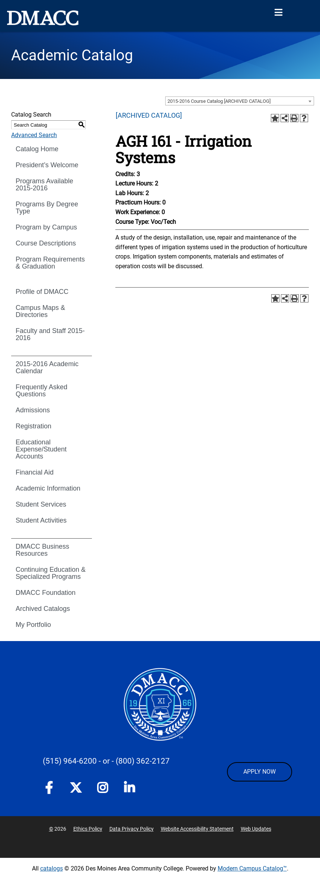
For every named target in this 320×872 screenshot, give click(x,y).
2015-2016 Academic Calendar (47, 367)
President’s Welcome (47, 165)
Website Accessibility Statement (197, 829)
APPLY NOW (259, 771)
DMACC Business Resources (42, 550)
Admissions (33, 410)
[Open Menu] (278, 12)
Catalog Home (37, 149)
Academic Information (48, 488)
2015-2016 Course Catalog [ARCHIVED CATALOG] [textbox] (219, 101)
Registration (33, 426)
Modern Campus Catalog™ (252, 868)
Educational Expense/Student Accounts (41, 449)
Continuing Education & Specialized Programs (51, 573)
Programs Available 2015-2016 (44, 184)
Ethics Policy (87, 829)
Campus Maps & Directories (40, 311)
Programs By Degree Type (47, 207)
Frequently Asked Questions (41, 390)
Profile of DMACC (42, 291)
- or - (106, 761)
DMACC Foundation (46, 592)
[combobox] (239, 100)
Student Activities (41, 520)
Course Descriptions (46, 243)
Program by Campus (46, 227)
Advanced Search (34, 135)
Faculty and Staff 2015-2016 (50, 334)
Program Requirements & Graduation (50, 263)
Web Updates (256, 829)
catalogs (51, 868)
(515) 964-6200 (70, 761)
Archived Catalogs (43, 608)
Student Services (41, 504)
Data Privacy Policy (131, 829)
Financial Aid (35, 472)
